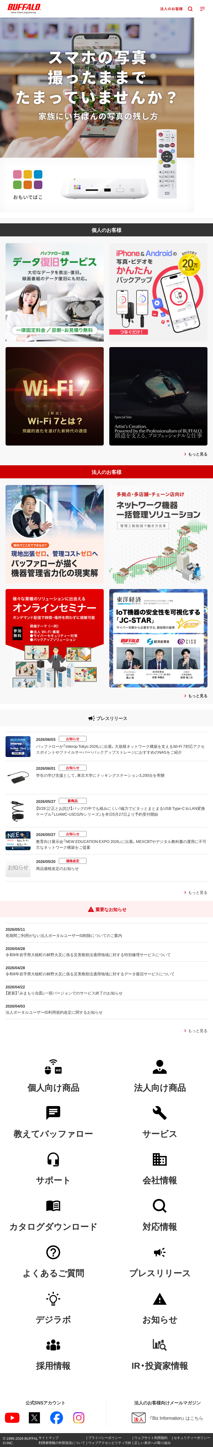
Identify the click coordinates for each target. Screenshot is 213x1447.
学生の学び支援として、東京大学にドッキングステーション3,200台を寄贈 (100, 775)
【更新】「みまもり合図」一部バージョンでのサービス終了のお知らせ (64, 993)
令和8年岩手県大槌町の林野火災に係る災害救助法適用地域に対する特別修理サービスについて (88, 954)
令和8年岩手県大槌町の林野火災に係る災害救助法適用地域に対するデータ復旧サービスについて (90, 973)
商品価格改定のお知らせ (57, 868)
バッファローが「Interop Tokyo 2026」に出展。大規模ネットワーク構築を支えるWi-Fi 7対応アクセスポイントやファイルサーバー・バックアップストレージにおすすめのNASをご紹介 (120, 749)
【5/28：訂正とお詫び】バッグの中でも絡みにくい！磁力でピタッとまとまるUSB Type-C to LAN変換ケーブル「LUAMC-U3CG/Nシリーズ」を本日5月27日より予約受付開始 (120, 811)
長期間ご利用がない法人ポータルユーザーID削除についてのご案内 (64, 935)
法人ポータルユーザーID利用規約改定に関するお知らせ (54, 1012)
